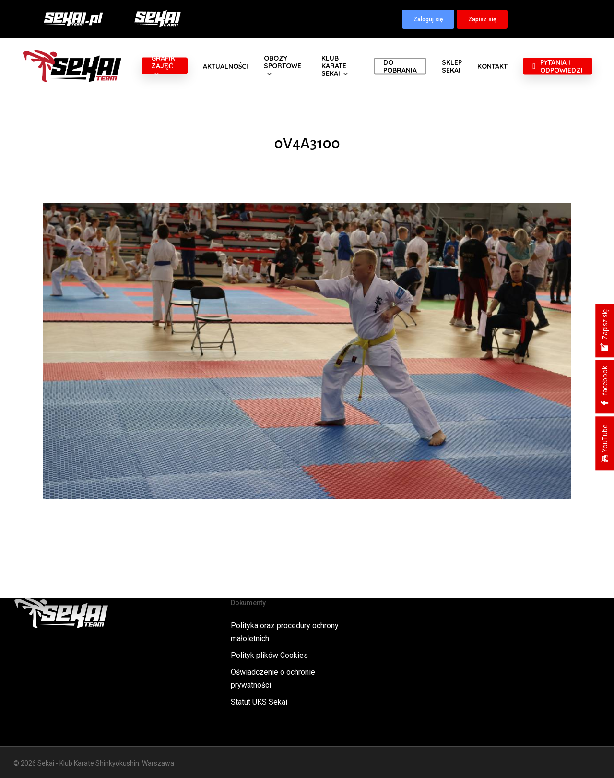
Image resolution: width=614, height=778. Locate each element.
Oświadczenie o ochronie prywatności (273, 679)
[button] (428, 19)
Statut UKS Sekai (259, 701)
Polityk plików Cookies (269, 655)
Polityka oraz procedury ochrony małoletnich (285, 632)
